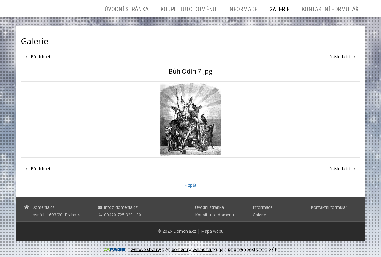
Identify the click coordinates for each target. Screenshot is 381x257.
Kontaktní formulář (330, 9)
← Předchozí (37, 56)
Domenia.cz (184, 231)
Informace (242, 9)
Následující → (343, 56)
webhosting (204, 249)
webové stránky (146, 249)
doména (180, 249)
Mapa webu (212, 231)
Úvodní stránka (127, 9)
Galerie (279, 9)
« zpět (190, 185)
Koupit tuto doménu (188, 9)
